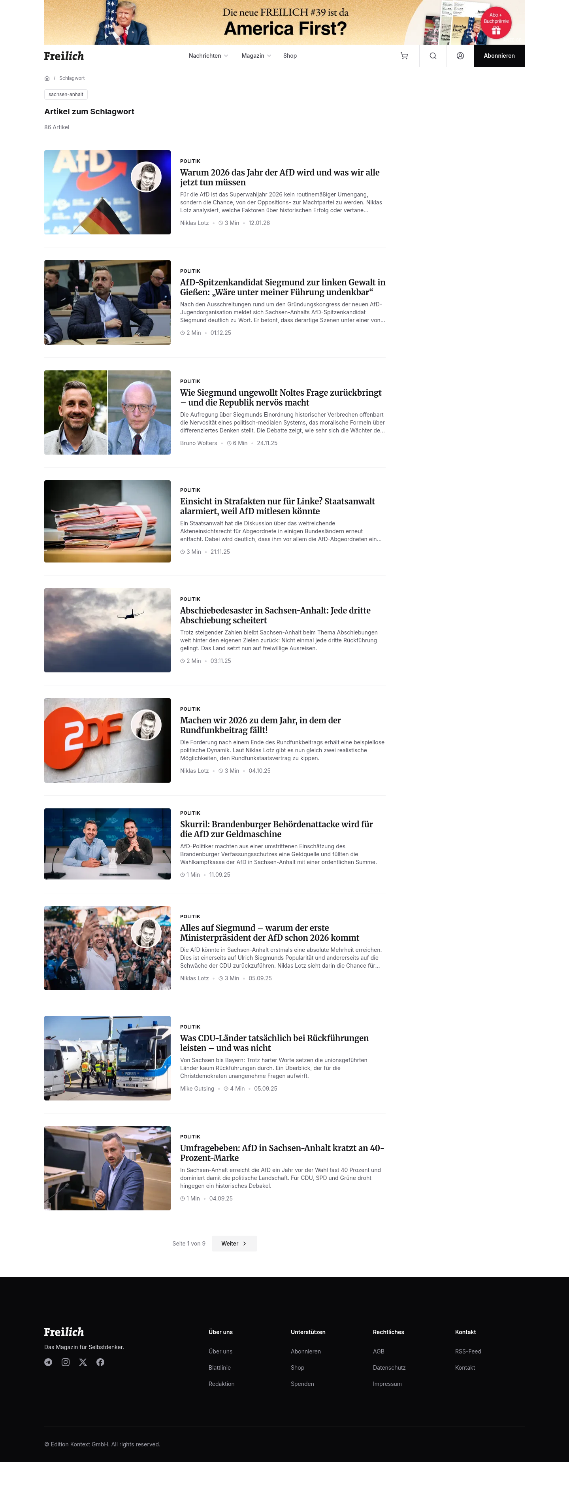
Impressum (387, 1383)
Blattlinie (220, 1367)
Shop (290, 55)
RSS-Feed (468, 1351)
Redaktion (222, 1383)
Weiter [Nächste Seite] (234, 1243)
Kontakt (465, 1367)
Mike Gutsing (197, 1088)
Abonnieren (306, 1351)
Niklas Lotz (194, 222)
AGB (378, 1351)
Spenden (302, 1383)
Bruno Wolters (198, 443)
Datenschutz (389, 1367)
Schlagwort (72, 78)
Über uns (220, 1351)
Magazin (257, 55)
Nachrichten (209, 55)
